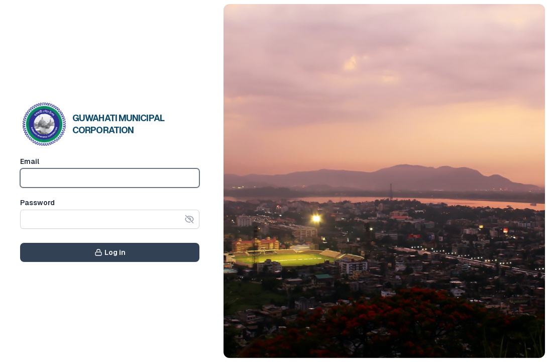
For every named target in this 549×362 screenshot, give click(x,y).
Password (37, 203)
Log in (110, 252)
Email (29, 161)
